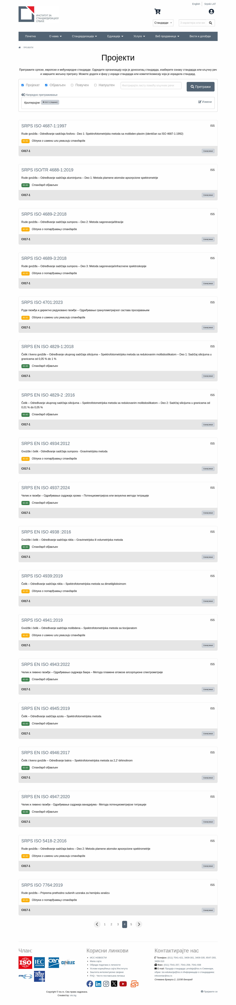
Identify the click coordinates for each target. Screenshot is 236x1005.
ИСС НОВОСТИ (98, 957)
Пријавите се (210, 991)
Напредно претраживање (39, 94)
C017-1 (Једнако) (50, 102)
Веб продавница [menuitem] (165, 36)
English (196, 4)
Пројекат (30, 85)
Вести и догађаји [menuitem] (200, 36)
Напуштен (104, 85)
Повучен (80, 85)
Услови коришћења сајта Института (108, 968)
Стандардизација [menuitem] (83, 36)
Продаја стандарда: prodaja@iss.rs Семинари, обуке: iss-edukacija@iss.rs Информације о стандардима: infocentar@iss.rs (184, 972)
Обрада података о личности (105, 965)
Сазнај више (208, 151)
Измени (205, 101)
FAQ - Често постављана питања (107, 975)
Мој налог (204, 11)
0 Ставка (164, 11)
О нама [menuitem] (54, 36)
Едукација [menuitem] (113, 36)
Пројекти (28, 47)
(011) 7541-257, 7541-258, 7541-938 (182, 965)
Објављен (55, 85)
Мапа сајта (95, 961)
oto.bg (73, 995)
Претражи (201, 87)
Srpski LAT (210, 4)
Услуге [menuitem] (138, 36)
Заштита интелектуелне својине (107, 972)
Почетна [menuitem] (30, 36)
